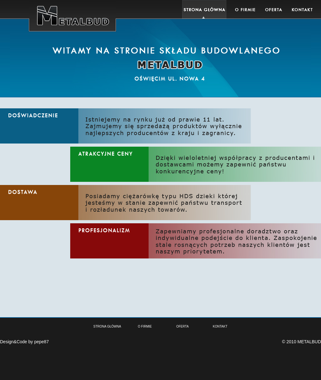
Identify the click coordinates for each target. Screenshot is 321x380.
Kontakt (302, 9)
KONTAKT (220, 326)
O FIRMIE (145, 326)
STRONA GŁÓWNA (107, 326)
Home (204, 9)
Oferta (273, 9)
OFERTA (182, 326)
